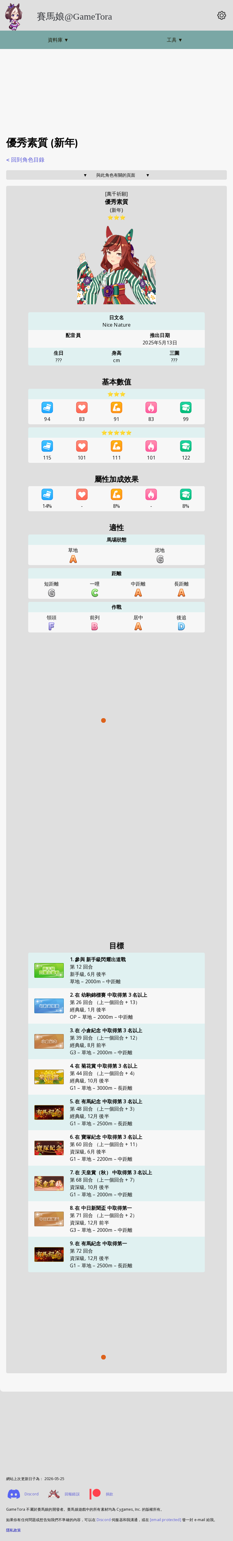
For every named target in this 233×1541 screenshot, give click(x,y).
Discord (104, 1519)
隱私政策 (13, 1530)
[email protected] (165, 1519)
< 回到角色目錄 (25, 159)
